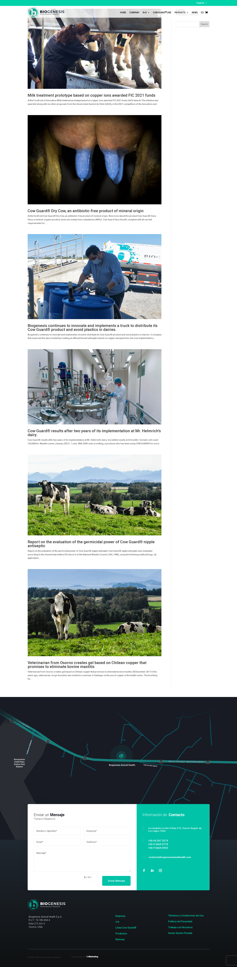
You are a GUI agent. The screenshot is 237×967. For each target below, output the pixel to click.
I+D (117, 921)
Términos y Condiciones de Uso (186, 915)
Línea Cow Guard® (125, 927)
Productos (121, 933)
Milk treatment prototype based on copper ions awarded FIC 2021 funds (91, 95)
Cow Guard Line (162, 12)
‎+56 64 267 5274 (154, 841)
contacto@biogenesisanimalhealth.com (165, 856)
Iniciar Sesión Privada (180, 933)
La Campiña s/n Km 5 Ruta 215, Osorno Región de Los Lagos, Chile (169, 831)
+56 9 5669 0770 (154, 844)
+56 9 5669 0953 (154, 847)
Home (123, 12)
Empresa (120, 916)
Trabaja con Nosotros (180, 927)
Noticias (120, 939)
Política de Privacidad (180, 921)
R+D (145, 12)
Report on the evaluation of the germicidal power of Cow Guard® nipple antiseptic (91, 544)
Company (134, 12)
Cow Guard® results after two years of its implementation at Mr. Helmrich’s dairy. (94, 433)
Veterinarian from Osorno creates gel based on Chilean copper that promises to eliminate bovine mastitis (87, 664)
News (195, 12)
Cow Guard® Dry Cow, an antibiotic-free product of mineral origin (86, 211)
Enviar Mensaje (116, 877)
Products (180, 12)
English (200, 3)
